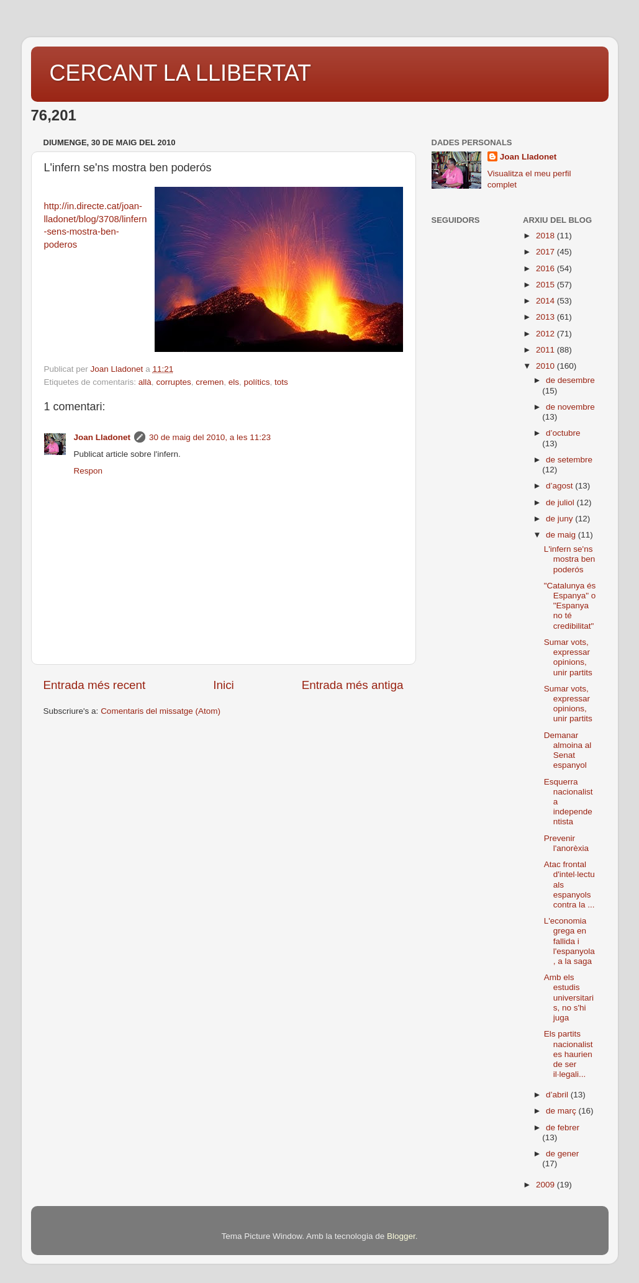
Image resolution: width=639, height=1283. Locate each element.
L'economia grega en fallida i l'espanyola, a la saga (569, 941)
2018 (546, 235)
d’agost (560, 485)
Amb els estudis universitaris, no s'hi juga (569, 997)
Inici (223, 684)
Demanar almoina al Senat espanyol (568, 750)
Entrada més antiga (353, 684)
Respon (88, 470)
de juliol (561, 502)
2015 (546, 284)
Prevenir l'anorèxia (566, 843)
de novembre (570, 407)
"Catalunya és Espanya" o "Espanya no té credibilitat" (570, 606)
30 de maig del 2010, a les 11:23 (210, 437)
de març (562, 1110)
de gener (562, 1153)
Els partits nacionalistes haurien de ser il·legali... (568, 1054)
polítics (256, 382)
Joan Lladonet (102, 437)
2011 (546, 349)
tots (281, 382)
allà (145, 382)
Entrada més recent (94, 684)
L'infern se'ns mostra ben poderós (570, 559)
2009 (546, 1184)
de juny (560, 518)
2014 (546, 300)
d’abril (558, 1094)
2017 (546, 251)
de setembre (569, 459)
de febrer (562, 1127)
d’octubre (563, 433)
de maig (562, 534)
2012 (546, 333)
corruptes (173, 382)
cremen (210, 382)
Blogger (401, 1236)
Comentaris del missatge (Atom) (160, 711)
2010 (546, 366)
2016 (546, 268)
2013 (546, 317)
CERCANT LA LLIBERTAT (180, 73)
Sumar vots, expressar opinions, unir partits (568, 657)
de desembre (570, 380)
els (234, 382)
